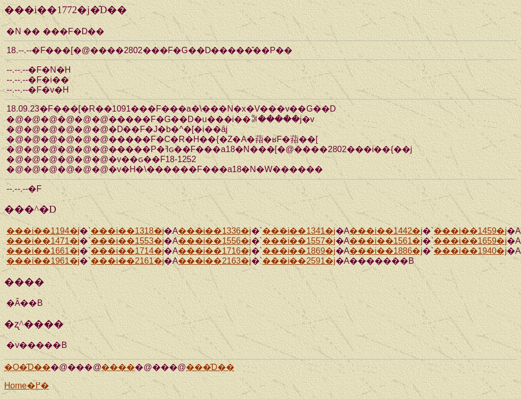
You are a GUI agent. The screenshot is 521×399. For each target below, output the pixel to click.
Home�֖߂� (26, 385)
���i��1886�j (385, 250)
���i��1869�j (299, 250)
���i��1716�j (214, 250)
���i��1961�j (43, 260)
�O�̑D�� (27, 367)
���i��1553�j (127, 240)
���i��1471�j (43, 240)
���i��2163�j (214, 260)
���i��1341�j (299, 230)
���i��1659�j (470, 240)
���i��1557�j (299, 240)
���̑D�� (210, 367)
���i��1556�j (214, 240)
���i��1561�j (385, 240)
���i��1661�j (43, 250)
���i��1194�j (43, 230)
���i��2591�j (299, 260)
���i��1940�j (470, 250)
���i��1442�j (385, 230)
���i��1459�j (470, 230)
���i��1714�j (127, 250)
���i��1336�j (214, 230)
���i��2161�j (127, 260)
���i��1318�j (127, 230)
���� (118, 367)
